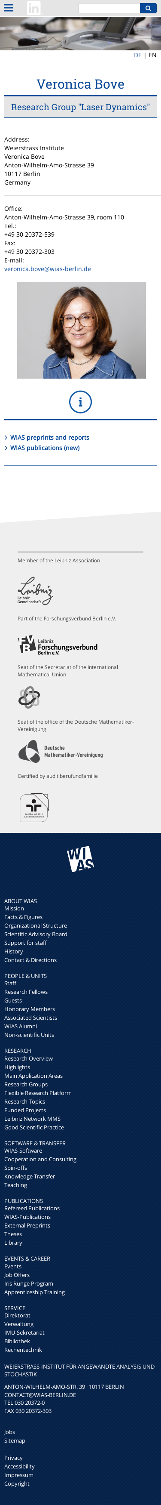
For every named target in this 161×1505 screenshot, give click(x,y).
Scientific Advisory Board (35, 934)
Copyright (17, 1483)
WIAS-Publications (27, 1217)
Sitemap (14, 1440)
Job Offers (17, 1275)
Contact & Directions (30, 960)
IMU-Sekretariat (24, 1332)
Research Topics (24, 1101)
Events (12, 1266)
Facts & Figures (23, 917)
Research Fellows (26, 992)
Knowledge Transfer (29, 1176)
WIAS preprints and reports (49, 437)
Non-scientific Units (29, 1035)
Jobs (9, 1432)
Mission (14, 908)
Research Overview (28, 1058)
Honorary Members (29, 1009)
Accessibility (19, 1466)
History (13, 951)
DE (138, 55)
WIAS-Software (23, 1150)
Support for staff (25, 943)
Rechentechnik (23, 1350)
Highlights (17, 1067)
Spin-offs (15, 1168)
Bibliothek (17, 1341)
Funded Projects (25, 1110)
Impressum (18, 1475)
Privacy (13, 1458)
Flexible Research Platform (38, 1093)
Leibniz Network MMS (32, 1119)
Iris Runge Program (28, 1283)
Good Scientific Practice (34, 1127)
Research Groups (26, 1084)
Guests (13, 1000)
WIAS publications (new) (44, 448)
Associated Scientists (30, 1017)
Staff (10, 983)
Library (13, 1242)
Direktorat (17, 1315)
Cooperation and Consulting (40, 1159)
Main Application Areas (33, 1075)
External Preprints (27, 1225)
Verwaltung (18, 1324)
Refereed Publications (32, 1208)
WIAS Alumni (20, 1026)
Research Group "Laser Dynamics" (80, 106)
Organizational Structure (35, 925)
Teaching (15, 1185)
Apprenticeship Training (34, 1292)
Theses (13, 1234)
